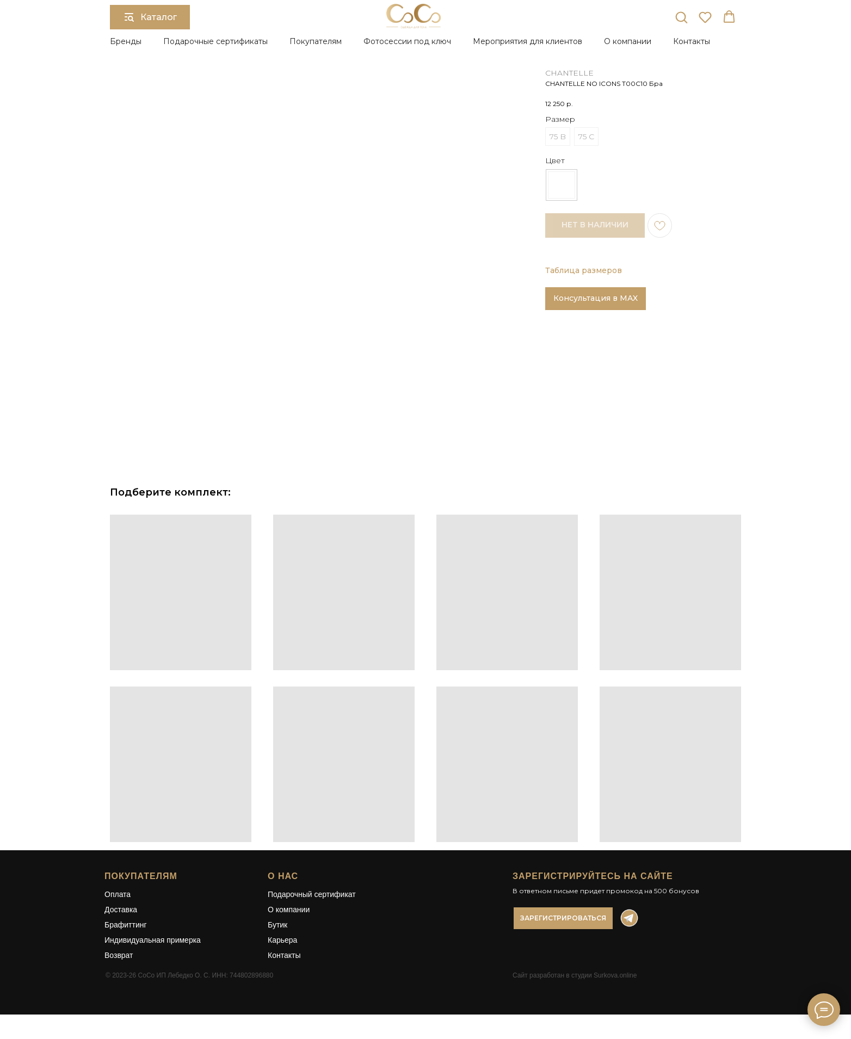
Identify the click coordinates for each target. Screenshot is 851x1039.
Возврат (118, 955)
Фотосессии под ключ (407, 41)
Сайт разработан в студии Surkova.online (575, 975)
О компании (289, 909)
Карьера (282, 940)
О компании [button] (627, 41)
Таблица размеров (583, 270)
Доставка (120, 909)
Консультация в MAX (595, 298)
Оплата (117, 894)
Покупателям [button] (315, 41)
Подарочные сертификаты (215, 41)
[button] (681, 16)
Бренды (125, 41)
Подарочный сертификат (312, 894)
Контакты (691, 41)
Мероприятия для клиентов (527, 41)
